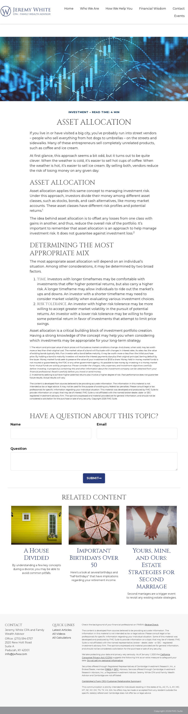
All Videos (58, 633)
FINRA (108, 669)
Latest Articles (62, 630)
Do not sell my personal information (105, 660)
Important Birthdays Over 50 (94, 558)
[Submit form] (95, 478)
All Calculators (61, 637)
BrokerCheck (151, 624)
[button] (89, 8)
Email (101, 424)
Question (18, 449)
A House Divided (36, 554)
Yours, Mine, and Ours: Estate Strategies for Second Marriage (151, 568)
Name (15, 424)
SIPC (116, 669)
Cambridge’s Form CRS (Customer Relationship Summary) (111, 681)
